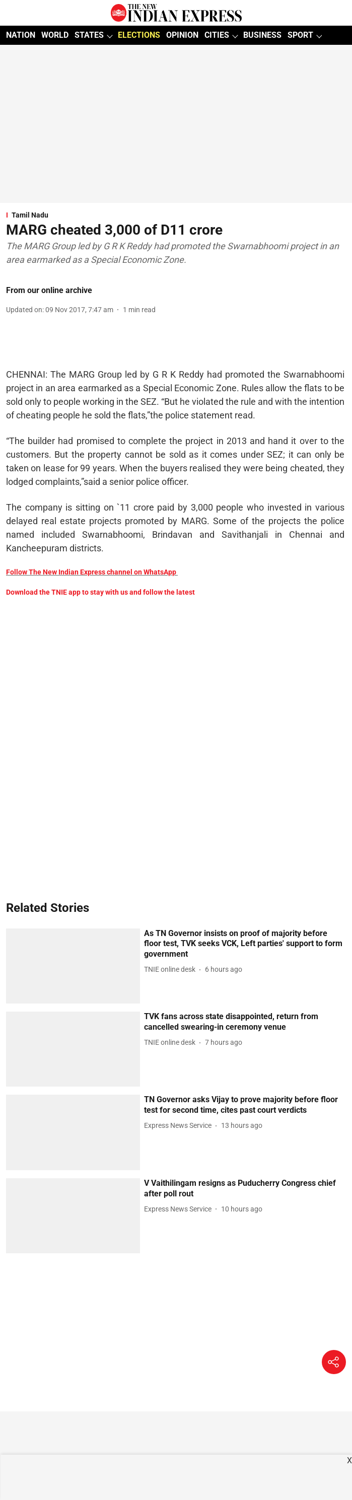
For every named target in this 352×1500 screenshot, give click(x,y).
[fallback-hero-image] (73, 966)
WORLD (54, 35)
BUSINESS (262, 35)
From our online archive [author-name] (49, 290)
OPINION (182, 35)
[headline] (244, 944)
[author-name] (171, 969)
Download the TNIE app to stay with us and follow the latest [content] (100, 592)
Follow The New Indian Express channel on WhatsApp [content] (91, 572)
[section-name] (175, 215)
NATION (20, 35)
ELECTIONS (139, 35)
